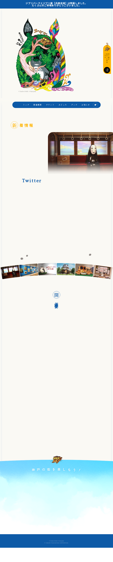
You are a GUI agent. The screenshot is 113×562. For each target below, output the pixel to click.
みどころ (63, 109)
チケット (50, 109)
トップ (26, 109)
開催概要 (37, 109)
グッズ (74, 109)
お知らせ (86, 109)
